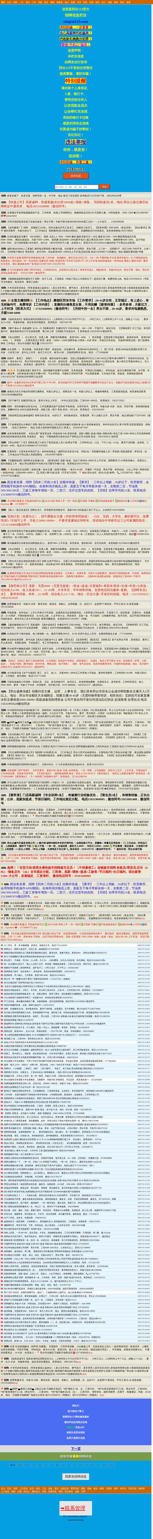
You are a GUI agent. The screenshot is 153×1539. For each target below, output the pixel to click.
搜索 (104, 187)
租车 (46, 2)
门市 (34, 2)
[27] (92, 1465)
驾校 (61, 1491)
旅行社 (123, 1488)
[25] (80, 1465)
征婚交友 (65, 1488)
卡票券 (109, 1488)
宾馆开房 (132, 1488)
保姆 (128, 2)
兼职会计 (36, 1491)
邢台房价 (69, 1491)
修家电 (59, 2)
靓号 (97, 2)
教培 (122, 2)
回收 (85, 2)
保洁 (67, 2)
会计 (104, 2)
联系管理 (72, 1508)
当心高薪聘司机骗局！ (76, 33)
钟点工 (27, 1491)
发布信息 (76, 175)
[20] (51, 1465)
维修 (89, 1488)
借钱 (110, 2)
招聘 (15, 2)
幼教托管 (52, 1491)
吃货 (9, 1488)
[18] (40, 1465)
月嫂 (19, 1491)
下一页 (76, 1448)
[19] (46, 1465)
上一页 (27, 1465)
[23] (69, 1465)
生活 (9, 2)
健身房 (142, 1488)
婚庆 (116, 2)
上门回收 (5, 1491)
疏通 (73, 2)
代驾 (83, 1491)
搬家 (52, 2)
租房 (38, 1488)
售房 (28, 2)
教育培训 (75, 1488)
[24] (74, 1465)
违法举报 (75, 142)
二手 (22, 2)
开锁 (91, 2)
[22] (63, 1465)
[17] (34, 1465)
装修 (40, 2)
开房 (79, 2)
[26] (86, 1465)
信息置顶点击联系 (75, 169)
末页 (111, 1465)
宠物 (44, 1491)
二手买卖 (24, 1488)
